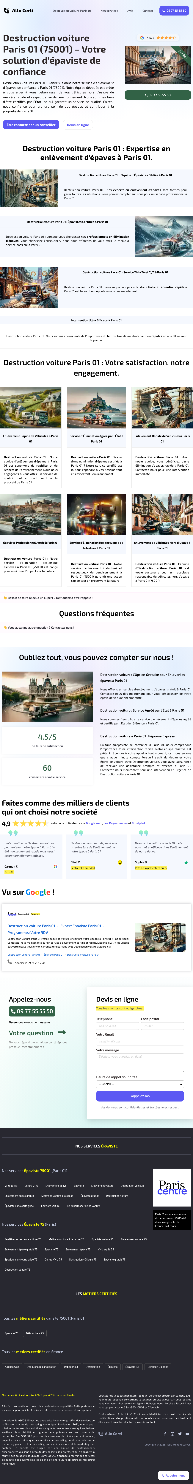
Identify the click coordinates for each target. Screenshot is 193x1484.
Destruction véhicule (133, 1185)
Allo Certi (22, 10)
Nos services (109, 10)
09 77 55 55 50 (174, 10)
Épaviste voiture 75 (103, 1239)
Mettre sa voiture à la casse (57, 1195)
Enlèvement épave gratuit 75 (21, 1249)
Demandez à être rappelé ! (74, 597)
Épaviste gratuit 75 (114, 1259)
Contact (147, 10)
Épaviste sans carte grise (19, 1205)
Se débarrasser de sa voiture (83, 1205)
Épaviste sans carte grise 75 (21, 1259)
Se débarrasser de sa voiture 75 (23, 1239)
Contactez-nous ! (62, 627)
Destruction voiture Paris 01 (72, 10)
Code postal (150, 1019)
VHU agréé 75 (106, 1249)
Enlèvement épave (56, 1185)
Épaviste (79, 1185)
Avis (130, 10)
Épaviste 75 (51, 1249)
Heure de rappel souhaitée (116, 1077)
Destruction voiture (117, 1195)
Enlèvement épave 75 (78, 1249)
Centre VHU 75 (53, 1259)
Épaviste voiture (50, 1205)
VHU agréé (11, 1185)
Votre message (107, 1050)
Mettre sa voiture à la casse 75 (66, 1239)
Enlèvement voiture (102, 1185)
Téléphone (104, 1019)
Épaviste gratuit (90, 1195)
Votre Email (105, 1034)
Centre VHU (31, 1185)
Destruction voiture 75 (17, 1269)
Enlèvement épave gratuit (19, 1195)
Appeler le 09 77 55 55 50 (30, 962)
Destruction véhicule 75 (82, 1259)
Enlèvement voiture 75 (134, 1239)
